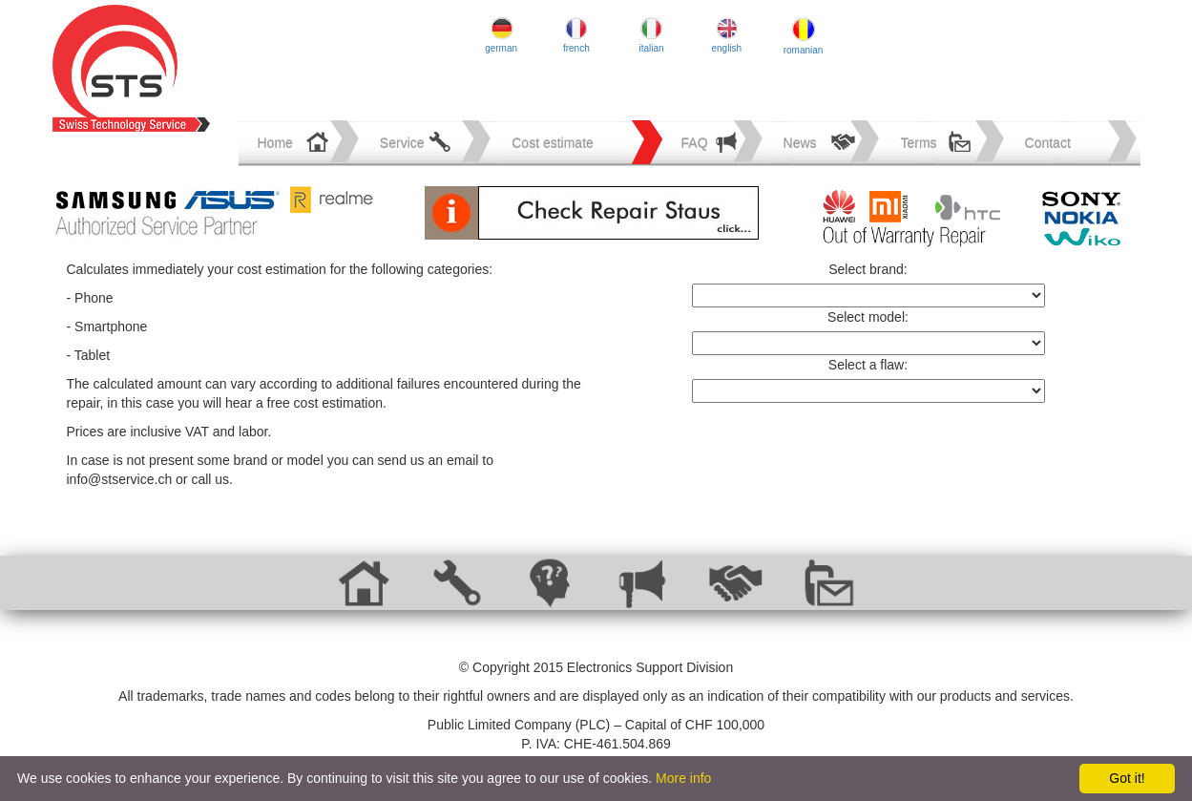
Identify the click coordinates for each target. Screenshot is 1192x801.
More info (683, 778)
